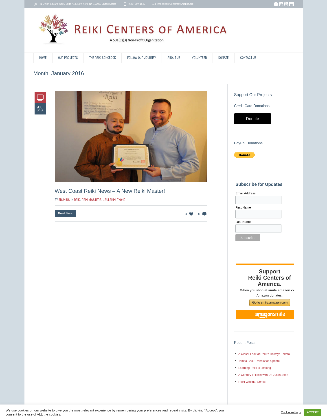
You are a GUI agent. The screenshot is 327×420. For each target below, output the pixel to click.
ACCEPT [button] (313, 412)
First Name (243, 207)
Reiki (77, 200)
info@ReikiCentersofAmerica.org (175, 3)
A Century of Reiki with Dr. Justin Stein (263, 374)
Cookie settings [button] (291, 412)
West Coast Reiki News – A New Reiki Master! (110, 191)
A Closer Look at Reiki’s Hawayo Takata (264, 354)
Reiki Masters (91, 200)
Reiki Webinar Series (252, 381)
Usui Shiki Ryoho (114, 200)
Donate (252, 119)
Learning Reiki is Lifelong (254, 367)
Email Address (245, 193)
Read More (65, 213)
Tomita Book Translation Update (259, 361)
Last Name (243, 222)
